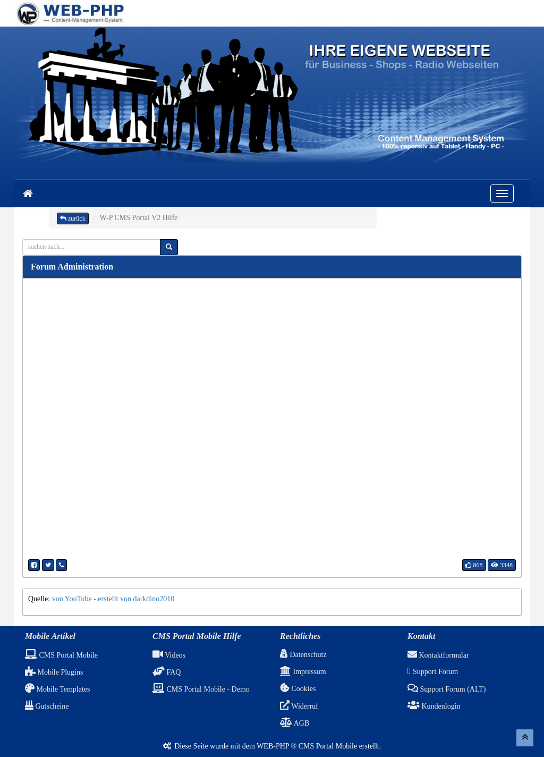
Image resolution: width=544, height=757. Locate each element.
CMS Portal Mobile (61, 655)
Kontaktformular (438, 655)
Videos (168, 655)
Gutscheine (47, 706)
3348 (502, 565)
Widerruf (299, 706)
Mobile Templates (57, 689)
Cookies (298, 689)
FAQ (166, 672)
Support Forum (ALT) (446, 689)
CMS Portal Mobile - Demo (201, 689)
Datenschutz (303, 655)
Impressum (303, 672)
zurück (73, 218)
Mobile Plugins (54, 672)
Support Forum (432, 672)
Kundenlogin (434, 706)
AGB (294, 723)
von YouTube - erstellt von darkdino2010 (113, 599)
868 (474, 565)
